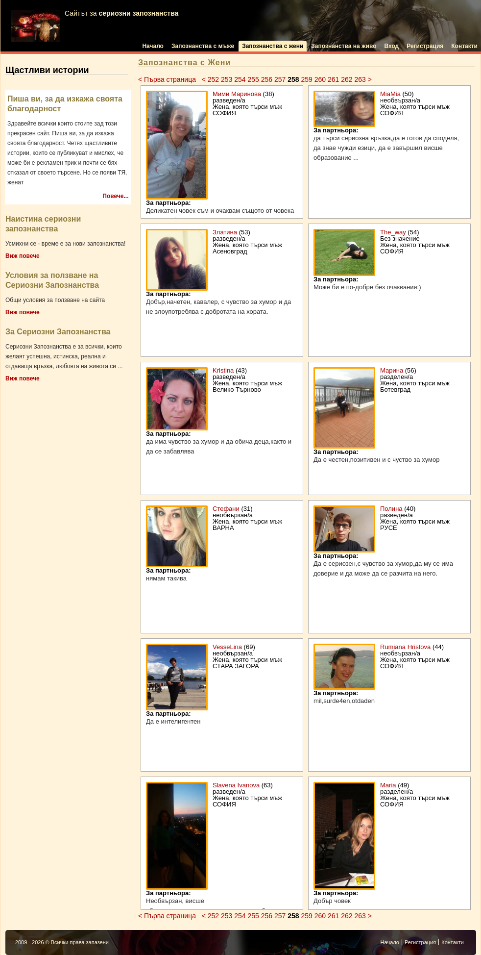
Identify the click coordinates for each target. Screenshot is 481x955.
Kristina (223, 370)
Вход (392, 46)
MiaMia (390, 94)
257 (280, 79)
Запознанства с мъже (202, 46)
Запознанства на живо (343, 46)
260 (320, 79)
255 (253, 79)
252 (213, 79)
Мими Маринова (237, 94)
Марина (391, 370)
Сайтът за (94, 26)
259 (306, 79)
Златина (225, 232)
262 (346, 79)
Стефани (226, 508)
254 (239, 79)
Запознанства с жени (272, 46)
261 (333, 79)
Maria (388, 785)
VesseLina (227, 647)
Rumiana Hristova (405, 647)
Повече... (115, 196)
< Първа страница (168, 79)
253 (226, 79)
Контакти (464, 46)
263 (359, 79)
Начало (152, 46)
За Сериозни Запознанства (57, 331)
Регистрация (425, 46)
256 (266, 79)
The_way (393, 232)
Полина (391, 508)
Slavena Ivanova (236, 785)
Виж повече (22, 255)
